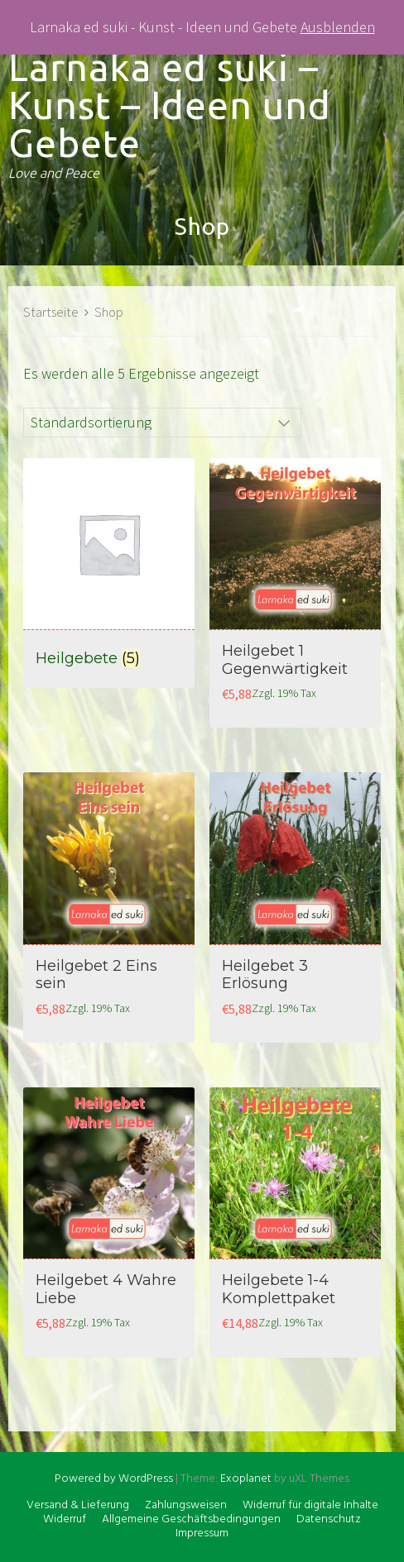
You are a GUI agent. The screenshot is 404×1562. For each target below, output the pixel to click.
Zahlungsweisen (186, 1505)
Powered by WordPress (114, 1478)
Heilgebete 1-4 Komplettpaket (278, 1289)
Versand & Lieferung (77, 1505)
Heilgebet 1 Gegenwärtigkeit (285, 660)
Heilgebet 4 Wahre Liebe (106, 1289)
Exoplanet (246, 1478)
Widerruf (64, 1519)
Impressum (202, 1533)
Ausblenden (338, 26)
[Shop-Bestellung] (162, 422)
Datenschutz (328, 1519)
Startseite (51, 312)
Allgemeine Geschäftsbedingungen (191, 1519)
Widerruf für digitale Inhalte (310, 1505)
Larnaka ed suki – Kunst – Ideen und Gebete (169, 105)
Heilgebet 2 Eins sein (96, 975)
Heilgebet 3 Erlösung (265, 975)
